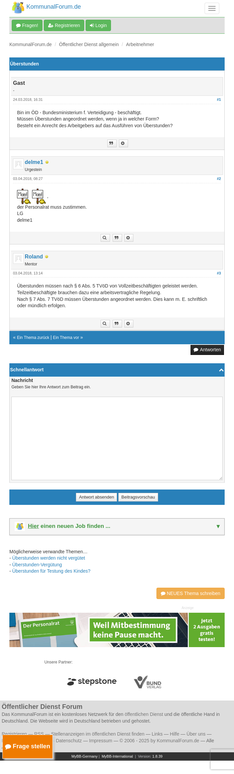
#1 (219, 100)
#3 (219, 273)
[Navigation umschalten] (212, 8)
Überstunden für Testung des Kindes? (51, 571)
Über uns (196, 734)
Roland (34, 256)
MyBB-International (117, 756)
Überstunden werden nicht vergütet (48, 558)
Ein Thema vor (66, 337)
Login (98, 25)
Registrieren (64, 25)
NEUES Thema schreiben (190, 593)
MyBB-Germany (85, 756)
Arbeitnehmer (140, 44)
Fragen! (27, 25)
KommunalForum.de (30, 44)
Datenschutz (69, 740)
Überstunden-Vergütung (37, 564)
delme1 (34, 162)
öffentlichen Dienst (144, 714)
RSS (39, 734)
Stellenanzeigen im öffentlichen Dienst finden (97, 734)
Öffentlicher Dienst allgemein (89, 44)
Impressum (100, 740)
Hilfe (174, 734)
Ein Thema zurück (33, 337)
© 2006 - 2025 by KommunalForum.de (159, 740)
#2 (219, 179)
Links (157, 734)
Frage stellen (27, 746)
